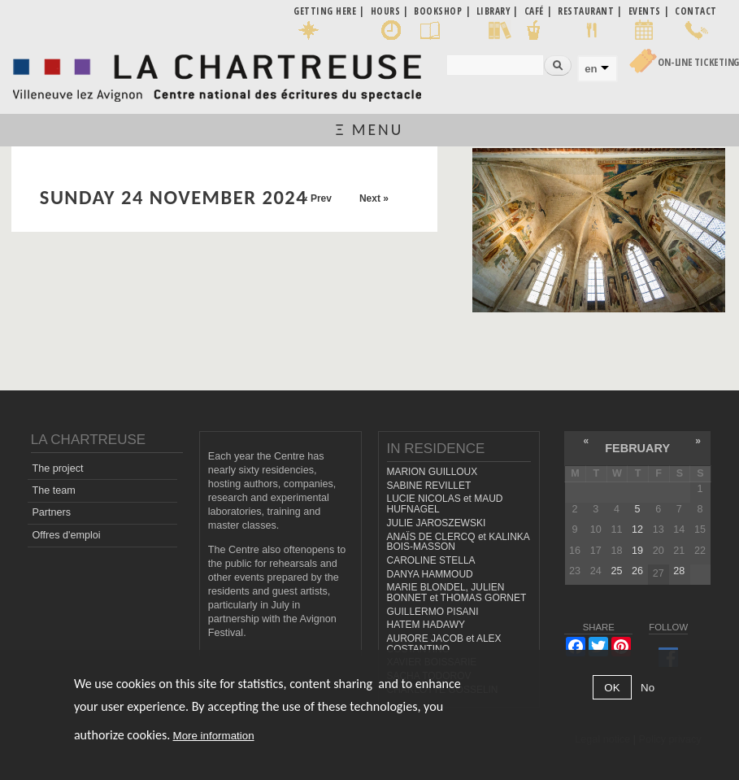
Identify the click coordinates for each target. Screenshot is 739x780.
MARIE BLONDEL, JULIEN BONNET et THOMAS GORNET (457, 593)
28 (679, 571)
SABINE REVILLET (429, 485)
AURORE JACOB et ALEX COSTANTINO (444, 644)
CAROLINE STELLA (431, 560)
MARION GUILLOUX (432, 471)
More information (213, 736)
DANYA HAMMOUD (430, 574)
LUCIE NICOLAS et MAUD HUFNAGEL (445, 504)
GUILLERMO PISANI (433, 611)
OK (611, 688)
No (647, 688)
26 (637, 571)
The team (53, 490)
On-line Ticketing (698, 62)
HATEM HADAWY (426, 624)
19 (637, 550)
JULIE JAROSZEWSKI (436, 523)
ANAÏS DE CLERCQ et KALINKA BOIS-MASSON (458, 542)
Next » (374, 198)
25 (616, 571)
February (637, 448)
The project (57, 468)
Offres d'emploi (66, 535)
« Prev (317, 198)
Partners (51, 512)
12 (637, 529)
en (591, 69)
